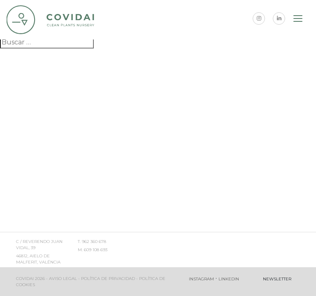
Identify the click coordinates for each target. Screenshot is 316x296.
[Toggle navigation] (298, 20)
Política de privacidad (108, 278)
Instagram (201, 279)
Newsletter (277, 279)
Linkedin (228, 279)
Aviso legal (63, 278)
